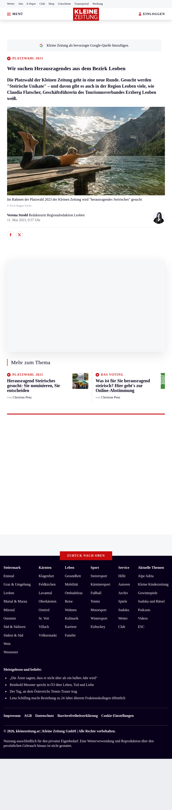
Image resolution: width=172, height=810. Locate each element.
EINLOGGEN (152, 14)
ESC (141, 627)
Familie (70, 635)
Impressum (12, 716)
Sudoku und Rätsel (151, 601)
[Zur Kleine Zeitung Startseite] (86, 14)
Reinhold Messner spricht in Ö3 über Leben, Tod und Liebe (52, 685)
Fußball (96, 593)
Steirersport (99, 576)
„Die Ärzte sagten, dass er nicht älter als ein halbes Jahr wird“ (53, 678)
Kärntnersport (100, 584)
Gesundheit (73, 576)
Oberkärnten (47, 601)
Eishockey (98, 627)
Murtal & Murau (15, 601)
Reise (69, 601)
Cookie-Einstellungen (117, 716)
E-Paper (31, 3)
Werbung (98, 3)
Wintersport (99, 618)
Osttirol (44, 610)
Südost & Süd (13, 635)
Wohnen (71, 610)
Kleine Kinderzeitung (153, 584)
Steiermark (12, 567)
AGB (28, 716)
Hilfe (122, 576)
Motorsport (98, 610)
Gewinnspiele (147, 593)
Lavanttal (45, 593)
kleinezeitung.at (28, 731)
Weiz (7, 644)
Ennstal (9, 576)
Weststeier (11, 652)
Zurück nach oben (86, 555)
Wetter (11, 3)
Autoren (124, 584)
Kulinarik (71, 618)
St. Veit (44, 618)
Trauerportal (81, 3)
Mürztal (9, 610)
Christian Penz (22, 397)
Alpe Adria (146, 576)
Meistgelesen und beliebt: (23, 669)
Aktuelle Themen (151, 567)
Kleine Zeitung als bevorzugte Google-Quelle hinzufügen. (84, 45)
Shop (52, 3)
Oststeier (10, 618)
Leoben (9, 593)
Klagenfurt (46, 576)
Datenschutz (44, 716)
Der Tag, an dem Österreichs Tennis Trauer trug (43, 691)
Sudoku (123, 610)
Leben (69, 567)
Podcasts (144, 610)
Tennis (95, 601)
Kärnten (45, 567)
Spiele (122, 601)
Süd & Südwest (15, 627)
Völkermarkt (48, 635)
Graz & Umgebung (17, 584)
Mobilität (71, 584)
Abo (20, 3)
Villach (44, 627)
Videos (143, 618)
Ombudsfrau (74, 593)
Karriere (71, 627)
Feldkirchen (47, 584)
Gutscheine (64, 3)
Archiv (123, 593)
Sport (95, 567)
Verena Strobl (18, 215)
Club (42, 3)
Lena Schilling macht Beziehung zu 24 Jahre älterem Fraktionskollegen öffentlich (67, 698)
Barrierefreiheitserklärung (77, 716)
